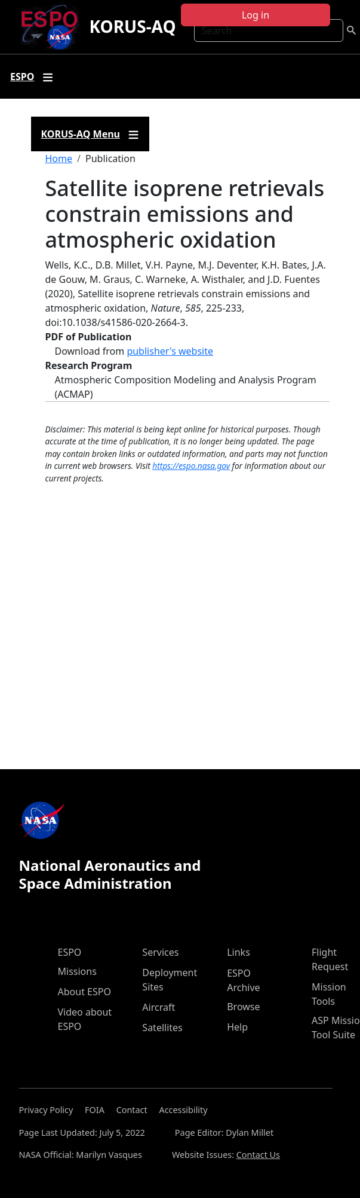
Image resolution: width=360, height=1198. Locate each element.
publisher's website (170, 351)
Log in (255, 15)
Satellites (162, 1027)
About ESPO (84, 991)
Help (237, 1027)
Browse (243, 1006)
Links (238, 952)
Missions (77, 971)
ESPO (70, 952)
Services (160, 952)
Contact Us (258, 1154)
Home (59, 158)
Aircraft (158, 1007)
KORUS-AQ (132, 26)
